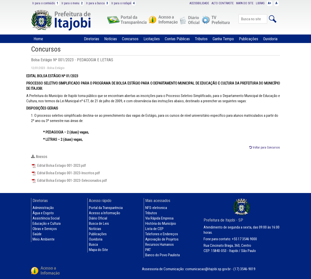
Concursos (130, 38)
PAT (148, 250)
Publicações (248, 38)
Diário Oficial (98, 218)
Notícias (110, 38)
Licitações (151, 38)
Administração (43, 208)
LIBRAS (260, 3)
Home (38, 38)
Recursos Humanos (159, 244)
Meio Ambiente (44, 239)
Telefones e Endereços (161, 234)
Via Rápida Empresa (159, 218)
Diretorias (91, 38)
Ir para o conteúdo (45, 3)
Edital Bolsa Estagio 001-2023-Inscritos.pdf (65, 173)
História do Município (160, 223)
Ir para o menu (73, 3)
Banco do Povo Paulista (162, 255)
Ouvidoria (270, 38)
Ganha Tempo (223, 38)
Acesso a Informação (104, 213)
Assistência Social (46, 218)
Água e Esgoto (43, 213)
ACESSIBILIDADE (199, 3)
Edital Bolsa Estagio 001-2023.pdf (58, 165)
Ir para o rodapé (123, 3)
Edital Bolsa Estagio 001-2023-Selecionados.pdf (69, 180)
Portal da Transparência (106, 208)
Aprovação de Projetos (162, 239)
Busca (93, 244)
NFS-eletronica (156, 208)
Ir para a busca (97, 3)
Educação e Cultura (47, 223)
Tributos (201, 38)
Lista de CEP (154, 228)
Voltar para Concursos (264, 147)
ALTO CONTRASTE (223, 3)
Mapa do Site (98, 250)
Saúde (37, 234)
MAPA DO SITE (244, 3)
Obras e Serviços (45, 228)
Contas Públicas (177, 38)
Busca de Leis (99, 223)
